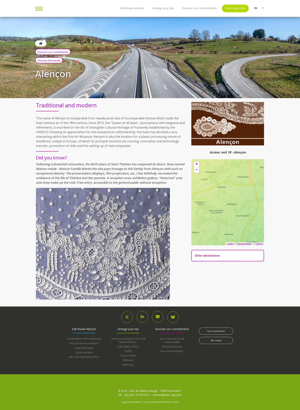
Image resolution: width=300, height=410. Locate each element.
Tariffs (128, 351)
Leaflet (230, 244)
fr (262, 8)
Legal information (131, 402)
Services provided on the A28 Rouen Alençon (128, 340)
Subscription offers (128, 346)
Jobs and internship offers (84, 357)
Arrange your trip (163, 8)
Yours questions (235, 8)
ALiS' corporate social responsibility (172, 340)
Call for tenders (84, 352)
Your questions (216, 331)
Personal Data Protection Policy (161, 402)
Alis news (216, 340)
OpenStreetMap (244, 244)
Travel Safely (128, 355)
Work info (128, 364)
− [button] (196, 170)
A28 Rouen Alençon (132, 8)
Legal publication (84, 348)
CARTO (259, 244)
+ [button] (196, 164)
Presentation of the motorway (84, 338)
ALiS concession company (84, 343)
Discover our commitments (199, 8)
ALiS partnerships (172, 346)
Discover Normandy (49, 60)
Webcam (128, 360)
